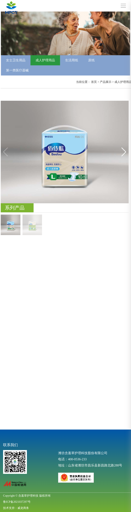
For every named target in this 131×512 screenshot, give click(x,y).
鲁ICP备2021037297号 (17, 501)
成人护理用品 (45, 59)
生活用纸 (71, 59)
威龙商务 (23, 508)
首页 (95, 81)
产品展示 (107, 81)
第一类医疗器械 (19, 69)
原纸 (91, 59)
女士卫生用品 (17, 59)
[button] (125, 152)
